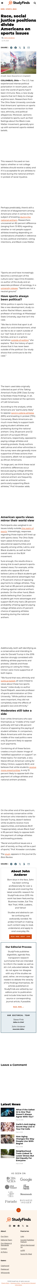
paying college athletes (22, 413)
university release (9, 288)
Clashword (5, 1266)
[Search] (35, 3)
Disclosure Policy (15, 1283)
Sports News (11, 9)
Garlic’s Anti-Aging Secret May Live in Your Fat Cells (25, 1126)
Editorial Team (6, 1240)
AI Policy (4, 1252)
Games (3, 1261)
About (3, 1231)
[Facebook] (18, 1226)
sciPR (23, 1250)
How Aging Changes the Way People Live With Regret (25, 1140)
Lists (22, 1236)
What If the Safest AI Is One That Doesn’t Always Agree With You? (25, 1113)
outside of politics (19, 340)
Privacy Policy (5, 1283)
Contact (4, 1249)
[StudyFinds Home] (19, 3)
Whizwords (5, 1273)
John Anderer (9, 38)
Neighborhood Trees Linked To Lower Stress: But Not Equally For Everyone (25, 1156)
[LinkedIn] (27, 1226)
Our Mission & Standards (6, 1244)
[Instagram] (10, 1226)
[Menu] (2, 3)
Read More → (18, 1007)
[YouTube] (14, 1226)
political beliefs (8, 681)
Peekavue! (5, 1269)
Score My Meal (26, 1254)
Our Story (4, 1236)
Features (25, 1231)
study (7, 854)
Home (3, 9)
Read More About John (20, 936)
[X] (23, 1226)
